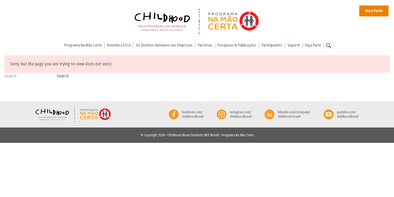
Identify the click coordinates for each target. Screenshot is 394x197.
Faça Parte (374, 10)
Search (63, 76)
